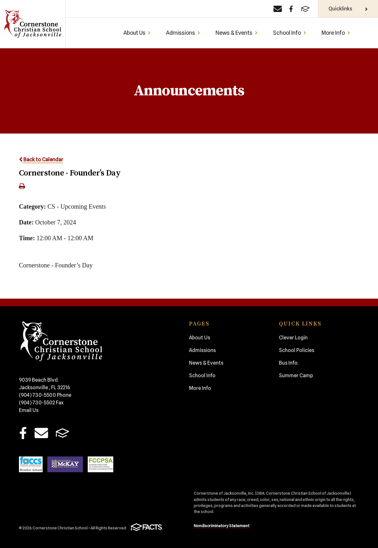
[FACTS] (305, 9)
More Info (336, 32)
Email (41, 433)
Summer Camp (296, 375)
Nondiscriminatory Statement (221, 525)
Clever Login (293, 338)
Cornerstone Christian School (32, 24)
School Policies (296, 350)
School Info (289, 32)
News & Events (237, 32)
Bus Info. (288, 363)
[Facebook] (291, 9)
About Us (137, 32)
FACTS (62, 433)
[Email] (278, 9)
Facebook (23, 433)
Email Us (28, 410)
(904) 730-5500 (45, 395)
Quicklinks (348, 9)
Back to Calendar (41, 160)
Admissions (183, 32)
